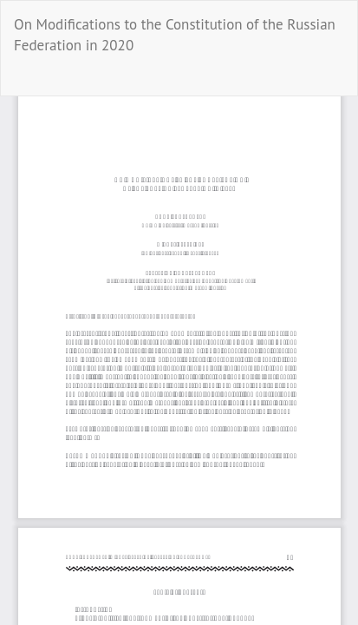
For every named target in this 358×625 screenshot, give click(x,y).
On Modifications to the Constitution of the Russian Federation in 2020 (174, 35)
